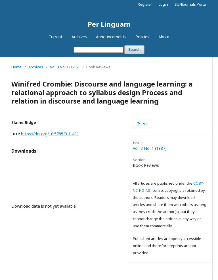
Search (134, 49)
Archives (79, 36)
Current (55, 36)
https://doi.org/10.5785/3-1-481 (50, 133)
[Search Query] (98, 50)
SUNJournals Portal (191, 4)
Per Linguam (109, 24)
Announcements (111, 36)
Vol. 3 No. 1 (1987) (64, 67)
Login (163, 4)
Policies (142, 36)
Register (145, 4)
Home (16, 67)
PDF (144, 124)
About (164, 36)
